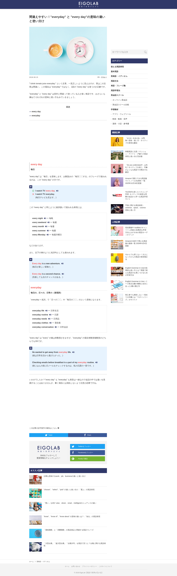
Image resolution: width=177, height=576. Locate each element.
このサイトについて (105, 566)
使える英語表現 (117, 67)
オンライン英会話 (119, 100)
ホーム (31, 561)
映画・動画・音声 (119, 119)
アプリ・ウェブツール (121, 114)
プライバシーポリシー (89, 566)
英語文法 (114, 81)
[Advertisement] (68, 141)
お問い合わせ (75, 566)
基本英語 (114, 71)
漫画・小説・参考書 (120, 124)
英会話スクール (117, 95)
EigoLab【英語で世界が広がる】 (91, 573)
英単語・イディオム (119, 76)
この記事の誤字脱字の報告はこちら (44, 428)
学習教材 (114, 109)
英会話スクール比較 (120, 105)
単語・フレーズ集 (118, 86)
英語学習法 (115, 90)
